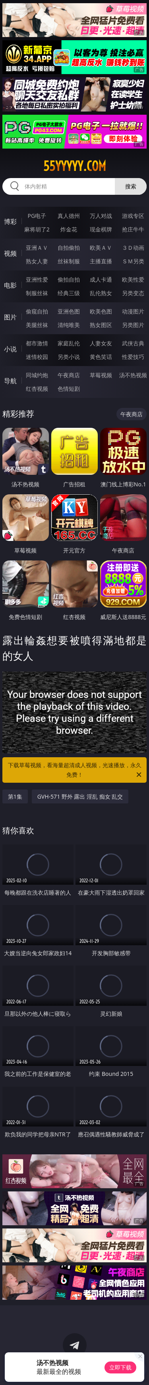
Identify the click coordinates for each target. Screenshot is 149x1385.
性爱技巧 (133, 356)
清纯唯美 (69, 325)
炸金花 (68, 229)
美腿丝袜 (37, 325)
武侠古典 (133, 343)
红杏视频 (37, 388)
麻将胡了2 (37, 229)
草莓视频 (101, 375)
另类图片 (133, 325)
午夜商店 (69, 375)
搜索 (130, 186)
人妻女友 (101, 343)
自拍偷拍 (69, 247)
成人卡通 (101, 279)
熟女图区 (101, 325)
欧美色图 (101, 311)
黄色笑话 (101, 356)
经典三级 (69, 293)
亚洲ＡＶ (37, 247)
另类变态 (133, 293)
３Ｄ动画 (133, 247)
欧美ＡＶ (101, 247)
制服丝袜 (37, 293)
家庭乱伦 (69, 343)
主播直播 (101, 261)
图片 (10, 317)
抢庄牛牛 (133, 229)
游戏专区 (133, 215)
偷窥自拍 (37, 311)
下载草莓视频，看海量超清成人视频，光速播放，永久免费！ (75, 770)
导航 (10, 380)
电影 (10, 285)
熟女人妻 (37, 261)
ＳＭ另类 (133, 261)
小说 (10, 349)
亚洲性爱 (37, 279)
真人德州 (69, 215)
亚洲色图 (69, 311)
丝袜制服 (69, 261)
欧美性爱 (133, 279)
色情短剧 (69, 388)
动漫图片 (133, 311)
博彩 (10, 221)
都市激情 (37, 343)
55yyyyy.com (74, 166)
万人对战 (101, 215)
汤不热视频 (133, 375)
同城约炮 (37, 375)
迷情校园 (37, 356)
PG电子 (36, 215)
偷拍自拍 (69, 279)
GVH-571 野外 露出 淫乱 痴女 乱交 (80, 796)
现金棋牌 (101, 229)
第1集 (15, 796)
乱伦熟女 (101, 293)
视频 (10, 253)
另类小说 (69, 356)
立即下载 (120, 1367)
